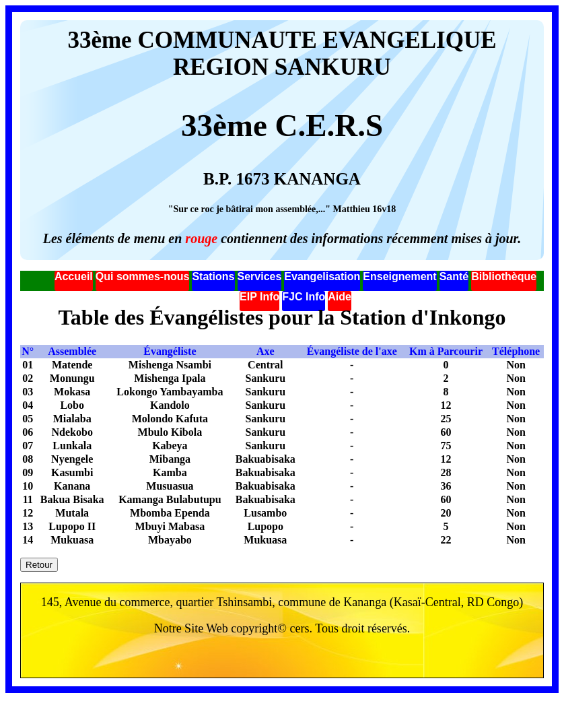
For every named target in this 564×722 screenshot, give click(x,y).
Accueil (74, 276)
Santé (454, 276)
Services (260, 276)
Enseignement (399, 276)
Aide (339, 296)
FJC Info (303, 296)
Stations (213, 276)
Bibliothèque (503, 276)
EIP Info (259, 296)
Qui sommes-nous (143, 276)
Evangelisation (322, 276)
